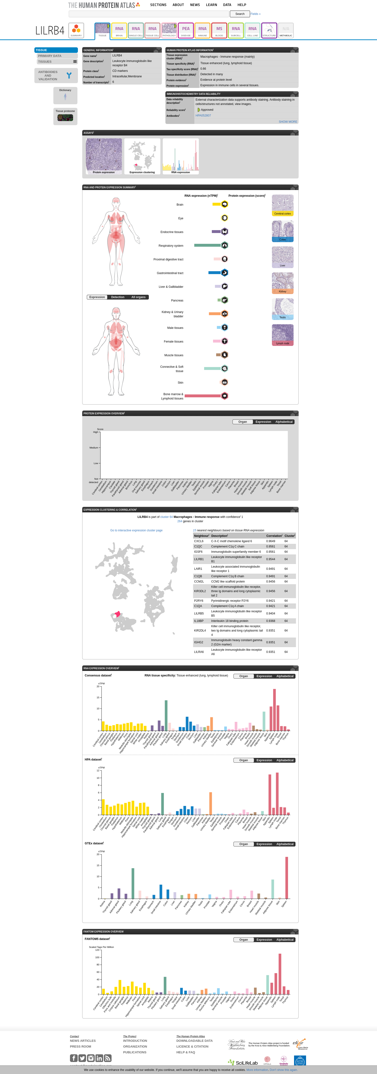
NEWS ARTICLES (83, 1041)
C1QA (198, 606)
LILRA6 (199, 652)
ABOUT (178, 4)
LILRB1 (199, 559)
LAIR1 (198, 569)
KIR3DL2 (200, 591)
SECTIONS (158, 4)
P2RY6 (198, 600)
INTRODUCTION (135, 1041)
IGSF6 (198, 551)
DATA (227, 4)
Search (240, 14)
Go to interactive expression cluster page (136, 530)
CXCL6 (199, 541)
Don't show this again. (284, 1070)
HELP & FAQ (185, 1052)
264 (179, 521)
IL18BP (199, 621)
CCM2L (199, 581)
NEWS (195, 4)
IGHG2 (198, 642)
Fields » (256, 14)
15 (194, 530)
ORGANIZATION (135, 1046)
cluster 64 (166, 517)
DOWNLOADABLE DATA (194, 1041)
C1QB (198, 576)
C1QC (198, 546)
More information (257, 1070)
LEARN (211, 4)
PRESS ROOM (80, 1046)
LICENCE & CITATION (192, 1046)
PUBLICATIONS (134, 1052)
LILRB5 (199, 613)
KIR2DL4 (200, 630)
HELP (242, 4)
